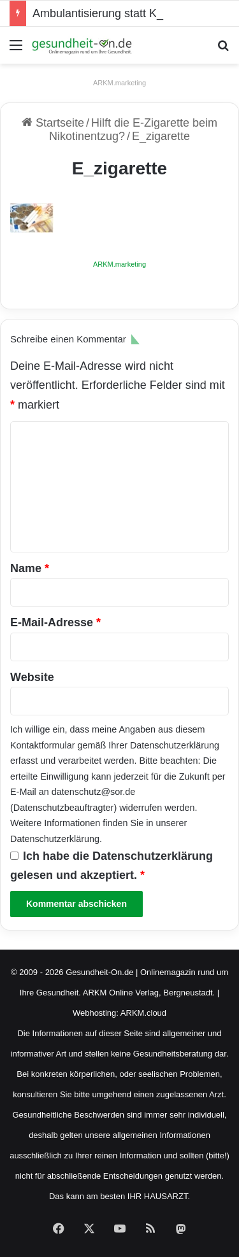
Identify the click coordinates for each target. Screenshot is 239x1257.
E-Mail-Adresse (55, 622)
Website (32, 677)
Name (29, 568)
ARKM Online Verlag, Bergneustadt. (149, 992)
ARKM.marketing (119, 83)
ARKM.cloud (143, 1013)
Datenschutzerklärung (174, 745)
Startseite (53, 122)
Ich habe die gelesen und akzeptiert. (111, 865)
